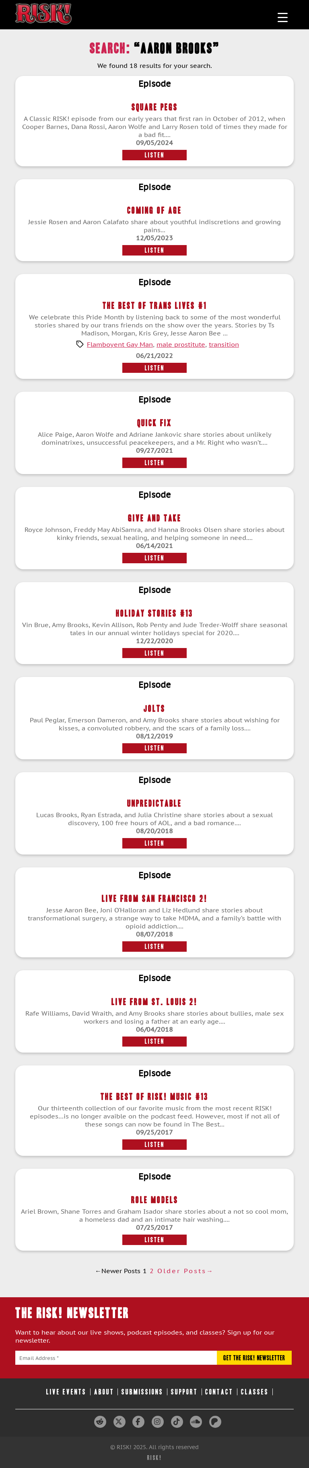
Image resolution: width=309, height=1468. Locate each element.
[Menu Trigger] (283, 17)
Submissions (142, 1391)
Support (184, 1391)
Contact (219, 1391)
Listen (155, 155)
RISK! (154, 1458)
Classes (255, 1391)
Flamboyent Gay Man (120, 344)
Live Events (66, 1391)
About (104, 1391)
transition (224, 344)
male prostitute (181, 344)
